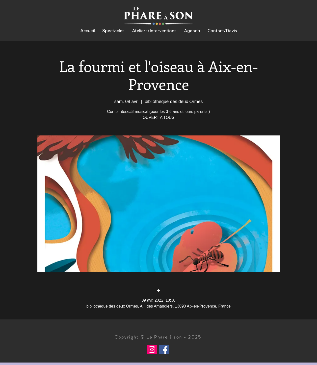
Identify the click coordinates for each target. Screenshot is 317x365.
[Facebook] (164, 349)
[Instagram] (152, 349)
